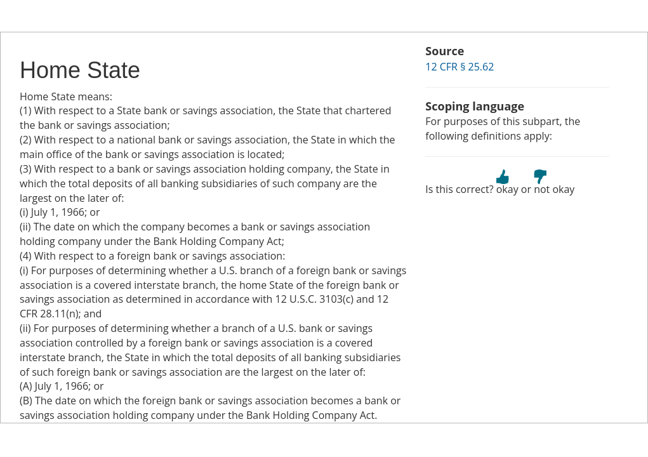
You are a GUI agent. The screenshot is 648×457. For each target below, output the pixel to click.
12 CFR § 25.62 (459, 67)
